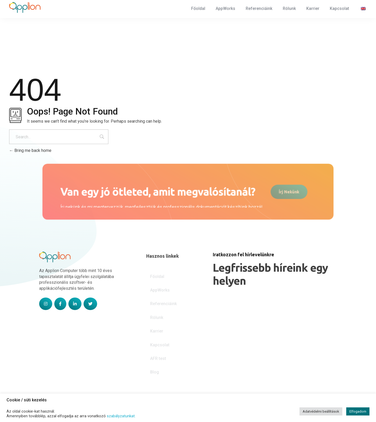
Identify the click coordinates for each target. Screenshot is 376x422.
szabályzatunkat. (121, 416)
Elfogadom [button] (357, 411)
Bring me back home (30, 150)
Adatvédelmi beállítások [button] (321, 411)
